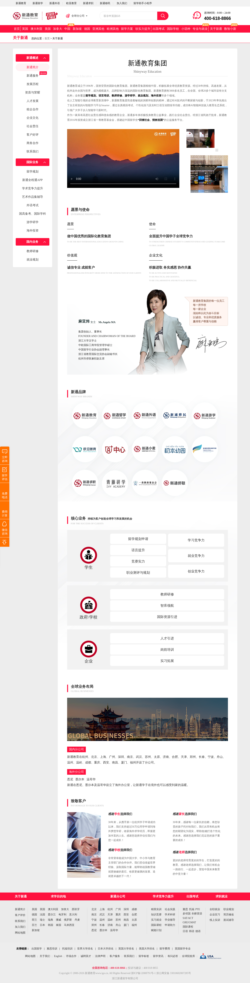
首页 (17, 28)
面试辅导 (228, 920)
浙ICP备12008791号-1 (143, 973)
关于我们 (45, 956)
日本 (42, 925)
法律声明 (100, 956)
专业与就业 (200, 28)
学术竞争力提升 (32, 188)
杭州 (110, 909)
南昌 (126, 919)
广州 (118, 909)
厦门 (126, 925)
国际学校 (173, 28)
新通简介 (33, 67)
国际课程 (156, 925)
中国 (67, 28)
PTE (197, 909)
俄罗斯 (68, 919)
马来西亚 (69, 925)
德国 (87, 28)
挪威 (58, 919)
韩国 (50, 925)
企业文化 (33, 117)
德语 (198, 931)
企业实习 (215, 914)
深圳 (126, 909)
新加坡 (77, 28)
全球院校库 (188, 956)
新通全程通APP (32, 180)
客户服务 (115, 956)
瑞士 (42, 919)
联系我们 (33, 151)
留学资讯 (158, 956)
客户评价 (20, 915)
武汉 (102, 914)
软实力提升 (142, 28)
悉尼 (94, 930)
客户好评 (33, 134)
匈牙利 (62, 914)
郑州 (94, 925)
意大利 (73, 914)
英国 (25, 28)
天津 (110, 914)
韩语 (191, 931)
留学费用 (164, 948)
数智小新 (230, 28)
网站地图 (20, 932)
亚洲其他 (98, 28)
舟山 (118, 925)
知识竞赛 (156, 914)
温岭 (110, 919)
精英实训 (156, 909)
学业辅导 (170, 919)
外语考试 (33, 205)
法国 (42, 914)
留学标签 (144, 956)
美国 (48, 28)
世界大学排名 (85, 948)
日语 (185, 931)
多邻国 (187, 913)
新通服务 (33, 75)
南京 (94, 914)
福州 (134, 925)
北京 (94, 909)
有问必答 (173, 956)
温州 (102, 919)
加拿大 (57, 28)
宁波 (94, 919)
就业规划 (33, 259)
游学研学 (33, 222)
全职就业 (215, 909)
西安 (126, 914)
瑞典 (50, 919)
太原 (134, 919)
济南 (110, 925)
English (58, 956)
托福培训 (67, 948)
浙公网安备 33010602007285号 (173, 973)
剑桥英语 (197, 913)
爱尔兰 (52, 914)
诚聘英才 (86, 956)
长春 (102, 925)
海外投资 (33, 230)
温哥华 (114, 930)
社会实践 (170, 909)
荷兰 (34, 919)
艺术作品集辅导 (32, 196)
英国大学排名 (126, 948)
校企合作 (33, 109)
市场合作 (71, 956)
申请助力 (170, 925)
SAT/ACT (188, 918)
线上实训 (215, 920)
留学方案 (127, 28)
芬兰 (34, 925)
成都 (134, 909)
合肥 (134, 914)
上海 (102, 909)
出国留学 (36, 948)
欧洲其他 (113, 28)
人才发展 (33, 100)
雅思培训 (52, 948)
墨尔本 (103, 930)
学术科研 (170, 914)
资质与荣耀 (32, 92)
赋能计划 (156, 930)
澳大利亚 (36, 28)
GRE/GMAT (189, 922)
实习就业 (156, 919)
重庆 (118, 914)
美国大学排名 (147, 948)
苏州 (118, 919)
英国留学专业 (183, 948)
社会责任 (33, 126)
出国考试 (159, 28)
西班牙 (76, 909)
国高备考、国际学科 (32, 213)
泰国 (58, 925)
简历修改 (228, 914)
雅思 (185, 909)
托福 (191, 909)
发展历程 (33, 84)
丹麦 (77, 919)
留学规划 (33, 171)
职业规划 (228, 909)
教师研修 (33, 251)
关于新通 (216, 28)
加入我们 (20, 926)
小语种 (185, 28)
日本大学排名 (106, 948)
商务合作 (33, 143)
